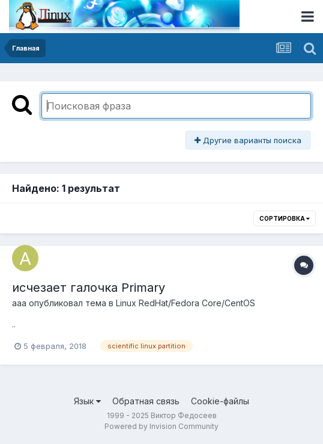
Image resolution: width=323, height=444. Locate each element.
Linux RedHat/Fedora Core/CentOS (185, 303)
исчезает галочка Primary (88, 287)
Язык (87, 401)
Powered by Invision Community (161, 426)
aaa (19, 303)
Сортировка (284, 218)
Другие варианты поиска (248, 140)
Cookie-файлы (220, 401)
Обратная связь (146, 401)
